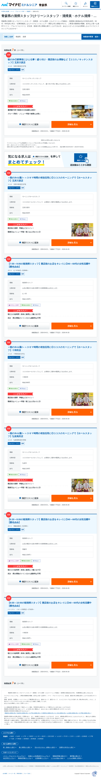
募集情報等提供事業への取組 (42, 766)
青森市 (12, 736)
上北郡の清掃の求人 (72, 713)
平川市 (66, 736)
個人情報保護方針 (79, 766)
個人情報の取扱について (21, 766)
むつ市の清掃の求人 (60, 713)
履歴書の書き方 (75, 756)
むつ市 (38, 736)
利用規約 (31, 766)
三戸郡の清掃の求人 (85, 713)
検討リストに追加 (30, 124)
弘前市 (18, 736)
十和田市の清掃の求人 (47, 713)
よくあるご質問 (55, 766)
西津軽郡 (26, 738)
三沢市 (72, 736)
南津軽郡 (40, 738)
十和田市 (30, 736)
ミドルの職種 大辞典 (74, 758)
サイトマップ (64, 766)
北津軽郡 (84, 736)
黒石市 (44, 736)
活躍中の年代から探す (66, 747)
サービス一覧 (12, 773)
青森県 (28, 11)
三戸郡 (91, 736)
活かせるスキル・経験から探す (45, 747)
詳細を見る (73, 124)
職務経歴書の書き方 (59, 756)
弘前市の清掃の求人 (22, 713)
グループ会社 (27, 773)
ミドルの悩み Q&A (57, 758)
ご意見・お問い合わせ (8, 766)
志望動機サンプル (41, 758)
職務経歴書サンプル (24, 758)
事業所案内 (19, 773)
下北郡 (12, 738)
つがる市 (59, 736)
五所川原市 (51, 736)
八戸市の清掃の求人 (35, 713)
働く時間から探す (25, 747)
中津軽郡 (18, 738)
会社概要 (5, 773)
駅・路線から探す (9, 747)
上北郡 (78, 736)
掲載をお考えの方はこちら (92, 766)
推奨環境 (71, 766)
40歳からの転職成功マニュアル (38, 756)
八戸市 (24, 736)
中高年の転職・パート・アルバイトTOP (12, 11)
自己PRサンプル (8, 758)
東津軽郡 (33, 738)
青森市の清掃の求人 (10, 713)
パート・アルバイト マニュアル (13, 756)
